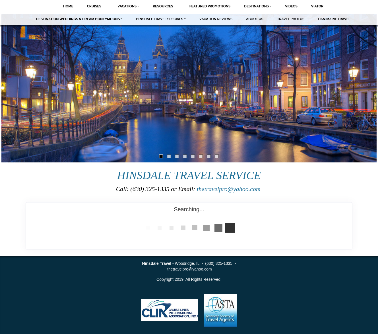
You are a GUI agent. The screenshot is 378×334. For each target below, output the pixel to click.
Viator (317, 6)
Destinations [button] (256, 6)
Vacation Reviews (215, 19)
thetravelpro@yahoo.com (229, 188)
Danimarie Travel (334, 19)
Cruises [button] (94, 6)
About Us (254, 19)
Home (68, 6)
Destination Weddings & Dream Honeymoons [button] (78, 19)
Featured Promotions (210, 6)
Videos (291, 6)
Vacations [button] (127, 6)
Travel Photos (291, 19)
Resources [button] (163, 6)
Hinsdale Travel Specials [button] (159, 19)
